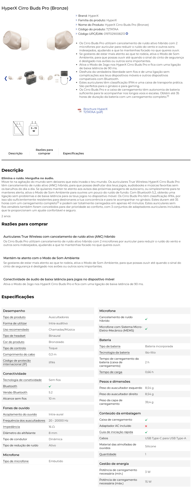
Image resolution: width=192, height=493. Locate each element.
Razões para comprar (44, 151)
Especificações (73, 153)
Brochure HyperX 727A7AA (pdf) (95, 110)
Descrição (15, 153)
